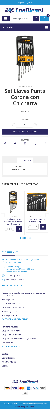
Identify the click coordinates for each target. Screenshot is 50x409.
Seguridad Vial (7, 342)
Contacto (6, 354)
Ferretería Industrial (10, 327)
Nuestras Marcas (9, 362)
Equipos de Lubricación (11, 335)
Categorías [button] (25, 27)
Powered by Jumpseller (24, 406)
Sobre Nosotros (8, 358)
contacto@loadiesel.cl (15, 279)
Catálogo (6, 366)
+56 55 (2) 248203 (9, 315)
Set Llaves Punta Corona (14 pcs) (37, 220)
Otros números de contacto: (14, 307)
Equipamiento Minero (11, 331)
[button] (20, 238)
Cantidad (25, 119)
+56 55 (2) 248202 (9, 299)
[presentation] (2, 215)
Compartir (25, 140)
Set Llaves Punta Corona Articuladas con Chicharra (13, 221)
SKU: (22, 112)
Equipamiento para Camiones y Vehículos (19, 338)
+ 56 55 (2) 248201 (10, 311)
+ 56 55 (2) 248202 (13, 275)
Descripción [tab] (25, 160)
